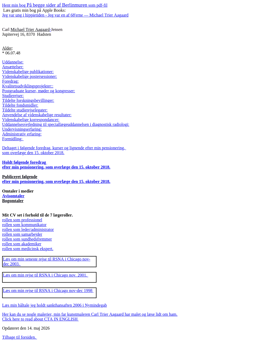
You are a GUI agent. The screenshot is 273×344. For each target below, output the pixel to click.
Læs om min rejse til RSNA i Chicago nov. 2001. (45, 275)
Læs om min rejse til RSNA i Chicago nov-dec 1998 (48, 290)
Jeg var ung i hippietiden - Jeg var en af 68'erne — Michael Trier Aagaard (65, 15)
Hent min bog (54, 5)
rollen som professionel (22, 220)
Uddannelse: (12, 62)
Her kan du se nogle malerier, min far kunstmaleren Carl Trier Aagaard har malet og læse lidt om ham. (90, 314)
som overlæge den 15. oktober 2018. (33, 152)
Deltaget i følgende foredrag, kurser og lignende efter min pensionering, (64, 148)
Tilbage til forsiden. (19, 337)
